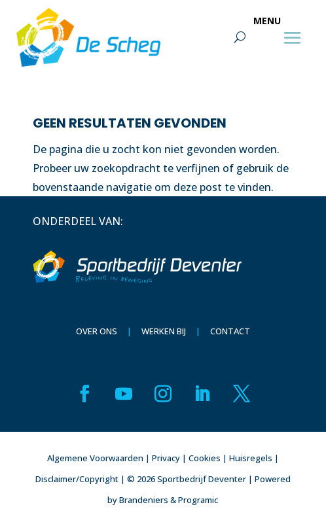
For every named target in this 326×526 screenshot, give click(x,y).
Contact (230, 331)
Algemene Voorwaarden (95, 458)
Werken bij (163, 331)
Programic (198, 500)
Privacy (166, 458)
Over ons (96, 331)
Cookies (205, 458)
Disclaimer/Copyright (76, 479)
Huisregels (250, 458)
